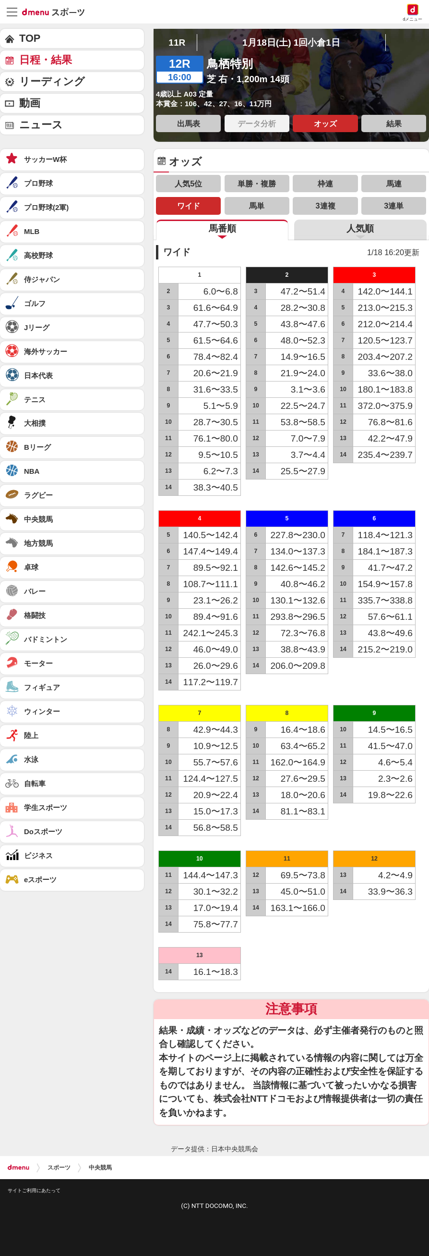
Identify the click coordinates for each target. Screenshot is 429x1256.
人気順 (360, 228)
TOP (29, 38)
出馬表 (188, 123)
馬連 (394, 183)
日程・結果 (45, 60)
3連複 (325, 205)
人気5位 (188, 183)
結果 (394, 123)
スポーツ (59, 1167)
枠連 (325, 183)
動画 (29, 103)
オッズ (325, 123)
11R (176, 42)
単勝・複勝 (257, 183)
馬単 (256, 205)
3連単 (394, 205)
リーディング (52, 81)
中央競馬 (100, 1167)
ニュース (41, 125)
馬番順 (222, 228)
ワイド (188, 205)
